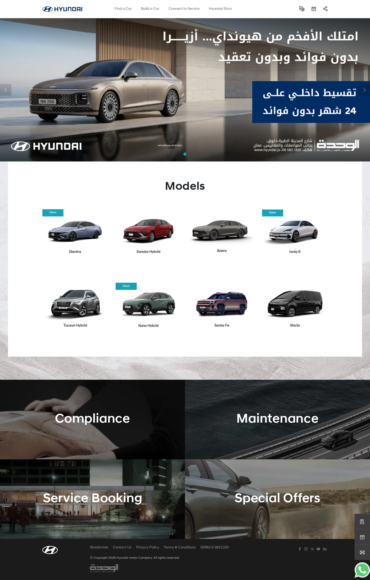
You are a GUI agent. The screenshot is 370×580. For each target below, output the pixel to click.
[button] (5, 89)
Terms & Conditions (180, 547)
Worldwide (99, 547)
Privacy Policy (147, 547)
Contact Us (122, 547)
